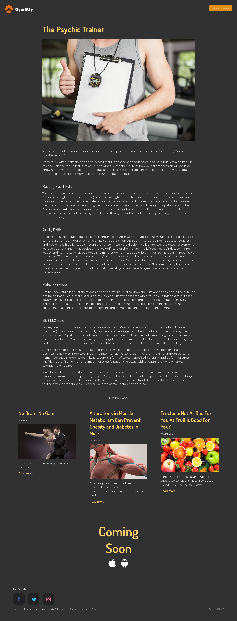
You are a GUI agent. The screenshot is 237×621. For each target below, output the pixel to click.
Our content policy (78, 609)
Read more (25, 473)
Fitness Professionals (220, 8)
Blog (94, 609)
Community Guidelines (53, 609)
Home (16, 609)
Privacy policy (30, 609)
